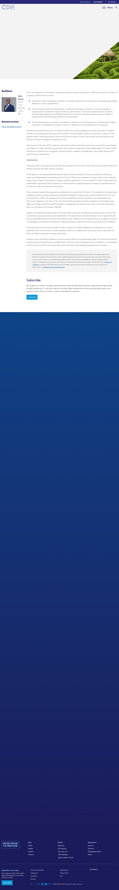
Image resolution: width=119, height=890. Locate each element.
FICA (61, 876)
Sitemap (33, 879)
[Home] (8, 7)
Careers (30, 852)
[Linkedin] (42, 884)
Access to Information (37, 870)
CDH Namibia (98, 2)
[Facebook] (31, 884)
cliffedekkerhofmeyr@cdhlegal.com (54, 267)
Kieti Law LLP (85, 2)
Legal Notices (64, 870)
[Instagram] (38, 884)
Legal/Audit (34, 873)
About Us (61, 846)
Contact (31, 854)
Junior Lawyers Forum (65, 857)
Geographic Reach (94, 852)
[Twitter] (35, 884)
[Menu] (107, 7)
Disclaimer (34, 876)
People (30, 849)
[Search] (116, 7)
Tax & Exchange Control (11, 127)
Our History (62, 849)
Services (91, 849)
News (90, 854)
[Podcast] (49, 884)
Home (30, 846)
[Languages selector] (112, 2)
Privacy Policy (64, 873)
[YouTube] (46, 884)
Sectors (90, 846)
